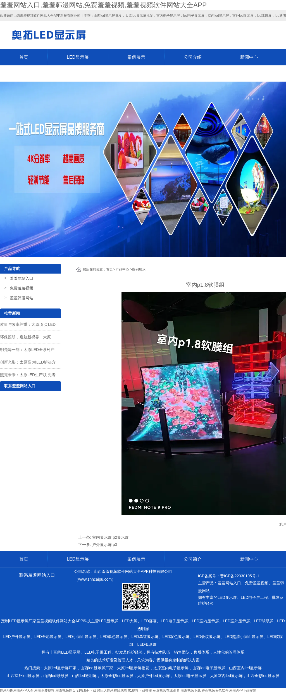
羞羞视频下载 (191, 690)
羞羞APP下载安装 (242, 690)
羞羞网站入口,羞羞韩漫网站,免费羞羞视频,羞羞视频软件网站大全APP (103, 5)
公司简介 (193, 559)
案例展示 (136, 57)
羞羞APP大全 (23, 690)
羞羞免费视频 (44, 690)
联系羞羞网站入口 (37, 73)
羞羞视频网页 (66, 690)
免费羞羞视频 (21, 288)
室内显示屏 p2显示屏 (110, 537)
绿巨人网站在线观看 (112, 690)
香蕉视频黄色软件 (215, 690)
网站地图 (6, 690)
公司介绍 (193, 57)
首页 (23, 57)
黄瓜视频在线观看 (166, 690)
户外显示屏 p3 (104, 544)
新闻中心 (249, 57)
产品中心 (122, 269)
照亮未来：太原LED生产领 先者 (28, 374)
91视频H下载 (86, 690)
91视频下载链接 (140, 690)
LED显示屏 (78, 57)
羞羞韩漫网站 (21, 298)
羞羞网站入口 (21, 278)
